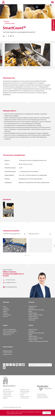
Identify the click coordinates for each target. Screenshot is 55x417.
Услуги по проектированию (10, 331)
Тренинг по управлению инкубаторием (38, 341)
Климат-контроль (33, 316)
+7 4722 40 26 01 (10, 280)
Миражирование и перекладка (36, 310)
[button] (52, 2)
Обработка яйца (33, 306)
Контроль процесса (34, 318)
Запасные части (7, 334)
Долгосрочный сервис (8, 333)
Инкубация (31, 308)
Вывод (30, 311)
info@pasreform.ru (10, 282)
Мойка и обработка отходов (36, 315)
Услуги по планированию (9, 329)
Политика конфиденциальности (11, 407)
